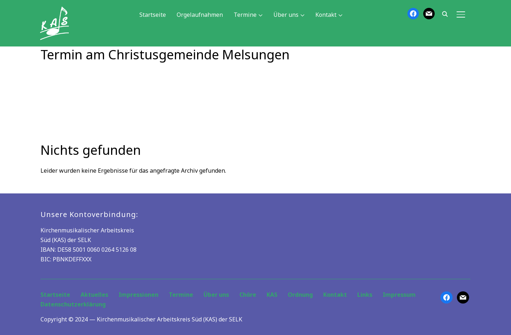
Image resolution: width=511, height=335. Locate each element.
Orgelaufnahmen (200, 15)
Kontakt (325, 15)
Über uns (286, 15)
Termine (245, 15)
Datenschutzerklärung (73, 304)
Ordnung (300, 295)
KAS (272, 295)
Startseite (152, 15)
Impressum (399, 295)
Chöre (247, 295)
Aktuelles (94, 295)
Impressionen (138, 295)
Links (364, 295)
